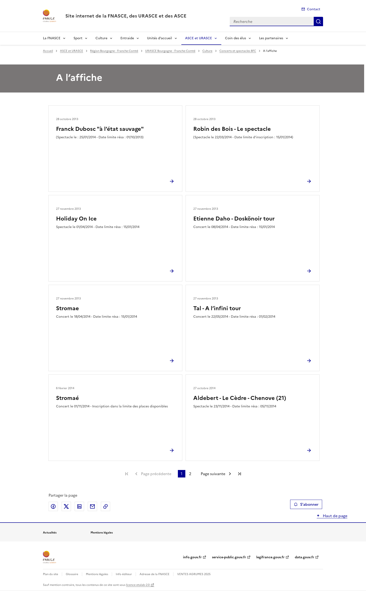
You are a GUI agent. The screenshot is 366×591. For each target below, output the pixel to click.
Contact (313, 9)
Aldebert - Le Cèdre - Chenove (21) (239, 398)
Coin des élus (235, 38)
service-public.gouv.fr (229, 557)
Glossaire (72, 574)
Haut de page (334, 516)
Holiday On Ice (76, 218)
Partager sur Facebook (53, 506)
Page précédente (156, 474)
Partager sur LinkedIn (79, 506)
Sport (78, 38)
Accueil (48, 51)
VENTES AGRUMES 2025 (194, 574)
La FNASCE (51, 38)
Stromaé (67, 398)
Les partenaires (271, 38)
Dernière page (239, 473)
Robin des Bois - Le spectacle (232, 129)
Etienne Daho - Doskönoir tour (234, 218)
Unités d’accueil (159, 38)
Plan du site (50, 574)
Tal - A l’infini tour (217, 308)
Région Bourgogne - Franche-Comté (114, 51)
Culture (101, 38)
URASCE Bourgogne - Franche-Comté (170, 51)
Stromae (67, 308)
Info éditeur (124, 574)
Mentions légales (97, 574)
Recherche (318, 21)
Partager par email (92, 506)
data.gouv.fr (304, 557)
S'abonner (306, 504)
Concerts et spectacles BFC (237, 51)
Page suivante (213, 474)
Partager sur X (66, 506)
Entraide (127, 38)
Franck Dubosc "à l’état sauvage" (100, 129)
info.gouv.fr (192, 557)
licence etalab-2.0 (138, 585)
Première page (126, 473)
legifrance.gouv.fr (270, 557)
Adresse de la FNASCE (154, 574)
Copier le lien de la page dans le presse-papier (105, 506)
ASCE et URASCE (198, 38)
